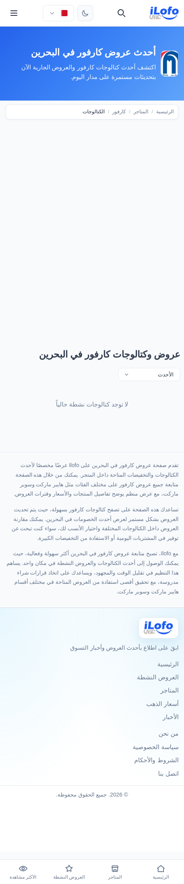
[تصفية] (149, 375)
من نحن (168, 733)
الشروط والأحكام (156, 760)
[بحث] (121, 13)
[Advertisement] (92, 224)
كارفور (119, 111)
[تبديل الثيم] (85, 13)
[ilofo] (164, 13)
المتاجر (141, 111)
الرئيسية (165, 111)
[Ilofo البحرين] (158, 628)
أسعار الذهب (162, 704)
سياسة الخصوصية (155, 747)
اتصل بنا (168, 773)
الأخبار (171, 717)
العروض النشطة (157, 677)
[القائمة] (13, 13)
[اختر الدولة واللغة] (58, 13)
